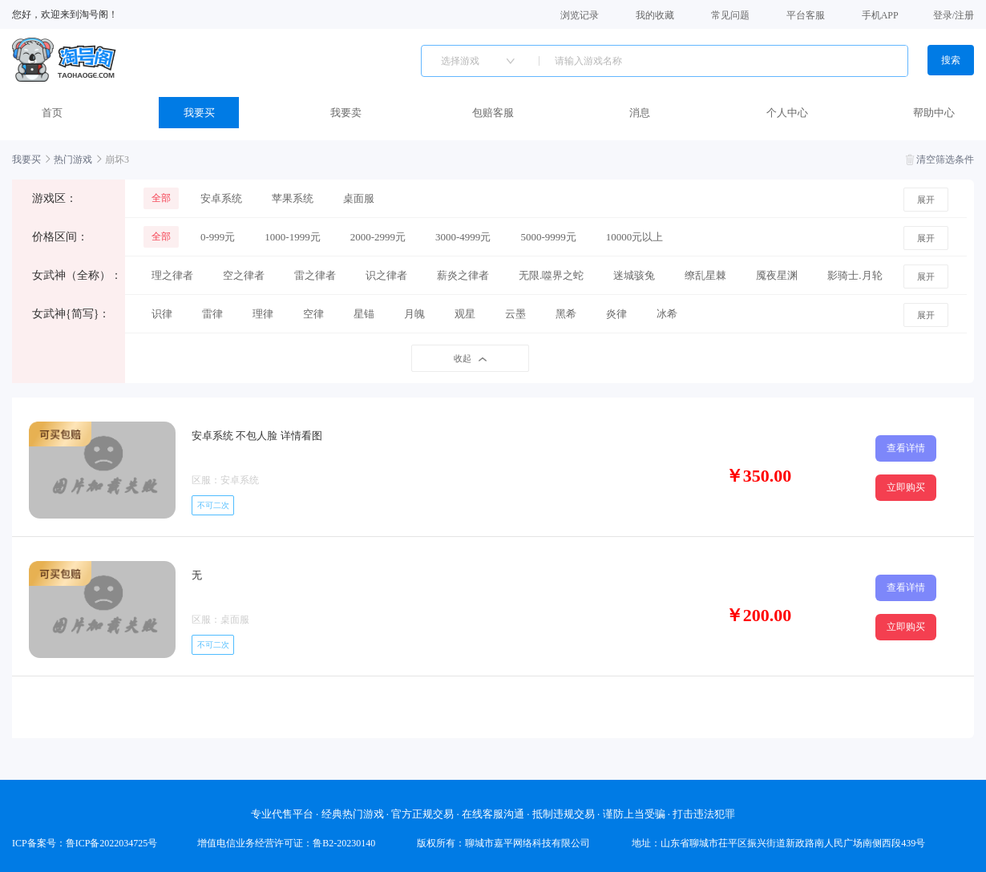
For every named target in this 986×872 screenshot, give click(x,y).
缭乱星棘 (705, 275)
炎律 (616, 314)
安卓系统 (221, 198)
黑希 (566, 314)
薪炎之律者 (463, 275)
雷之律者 (315, 275)
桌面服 (358, 198)
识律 (162, 314)
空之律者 (244, 275)
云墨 (515, 314)
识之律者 (386, 275)
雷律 (212, 314)
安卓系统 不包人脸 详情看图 (257, 436)
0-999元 (217, 237)
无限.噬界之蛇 (551, 275)
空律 (313, 314)
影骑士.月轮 (854, 275)
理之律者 (172, 275)
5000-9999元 (548, 237)
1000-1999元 (292, 237)
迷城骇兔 (634, 275)
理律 (263, 314)
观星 (465, 314)
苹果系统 (292, 198)
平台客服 (805, 14)
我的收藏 (655, 14)
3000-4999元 (463, 237)
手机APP (880, 14)
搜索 (950, 60)
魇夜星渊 (777, 275)
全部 (161, 198)
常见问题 (730, 14)
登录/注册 (953, 15)
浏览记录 (579, 14)
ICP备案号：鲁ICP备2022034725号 (84, 843)
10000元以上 (635, 237)
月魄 (414, 314)
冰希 (667, 314)
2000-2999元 (378, 237)
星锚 (364, 314)
